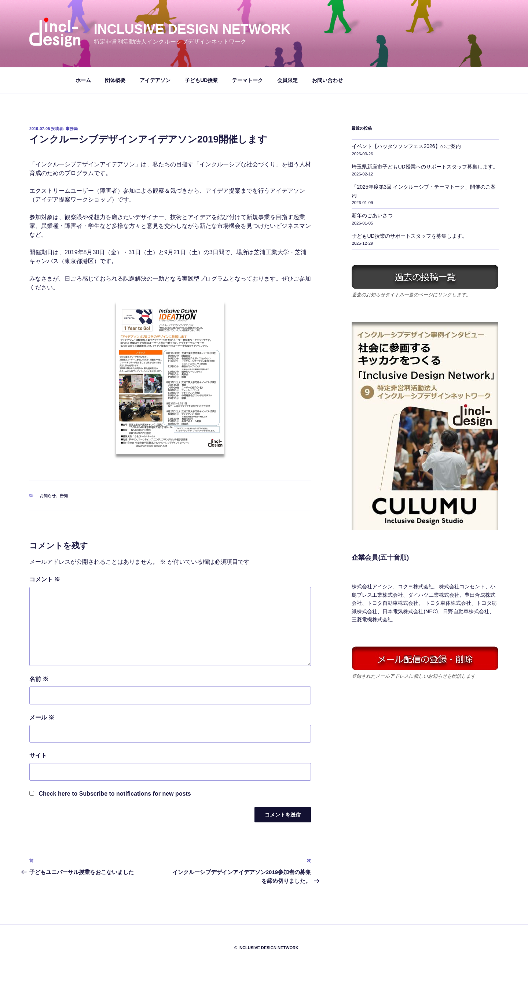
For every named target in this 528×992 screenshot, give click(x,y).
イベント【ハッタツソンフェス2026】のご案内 (406, 146)
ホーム (83, 80)
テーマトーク (247, 80)
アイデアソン (155, 80)
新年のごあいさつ (372, 215)
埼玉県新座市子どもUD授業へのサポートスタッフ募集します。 (425, 167)
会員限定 (287, 80)
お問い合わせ (327, 80)
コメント (44, 579)
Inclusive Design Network (192, 29)
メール (41, 717)
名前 (38, 679)
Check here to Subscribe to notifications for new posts (110, 794)
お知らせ (48, 495)
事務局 (72, 128)
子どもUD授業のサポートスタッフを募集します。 (409, 236)
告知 (64, 495)
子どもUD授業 (201, 80)
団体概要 (115, 80)
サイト (38, 755)
